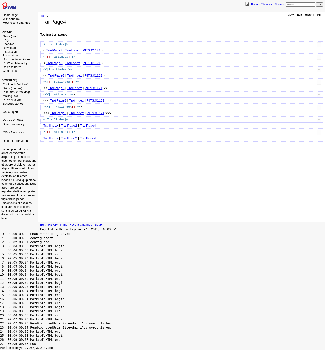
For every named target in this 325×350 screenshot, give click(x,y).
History (309, 14)
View (291, 14)
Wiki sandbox (11, 19)
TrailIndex (72, 50)
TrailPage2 (69, 125)
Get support (10, 112)
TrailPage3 (54, 50)
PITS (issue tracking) (16, 92)
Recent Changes (261, 4)
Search (279, 4)
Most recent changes (16, 22)
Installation (10, 51)
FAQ (6, 40)
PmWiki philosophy (15, 63)
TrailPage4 (88, 125)
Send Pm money (13, 124)
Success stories (13, 103)
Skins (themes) (12, 88)
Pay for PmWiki (13, 120)
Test (43, 16)
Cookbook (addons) (15, 84)
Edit (299, 14)
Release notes (12, 67)
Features (8, 44)
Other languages (13, 132)
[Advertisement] (19, 166)
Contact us (10, 70)
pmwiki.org (9, 80)
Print (320, 14)
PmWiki (7, 32)
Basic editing (11, 55)
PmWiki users (12, 99)
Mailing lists (10, 96)
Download (9, 47)
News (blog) (10, 36)
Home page (10, 15)
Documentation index (16, 59)
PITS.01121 (91, 50)
